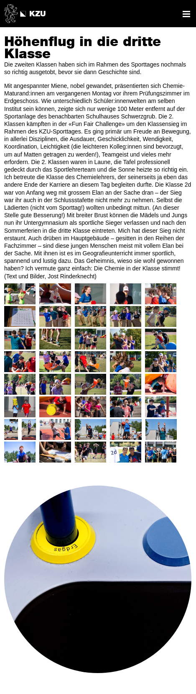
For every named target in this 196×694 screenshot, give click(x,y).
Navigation (186, 14)
